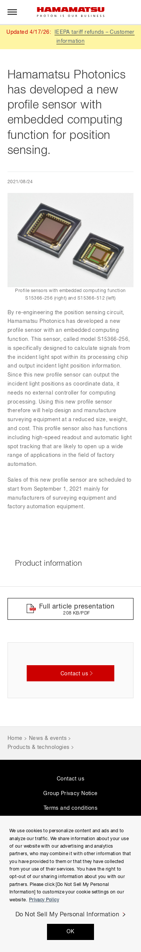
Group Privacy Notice (70, 793)
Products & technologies (39, 747)
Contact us (70, 779)
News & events (48, 738)
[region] (70, 884)
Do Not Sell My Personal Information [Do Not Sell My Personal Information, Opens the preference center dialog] (67, 915)
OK (70, 931)
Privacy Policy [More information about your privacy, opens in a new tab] (44, 900)
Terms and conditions (70, 808)
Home (15, 738)
